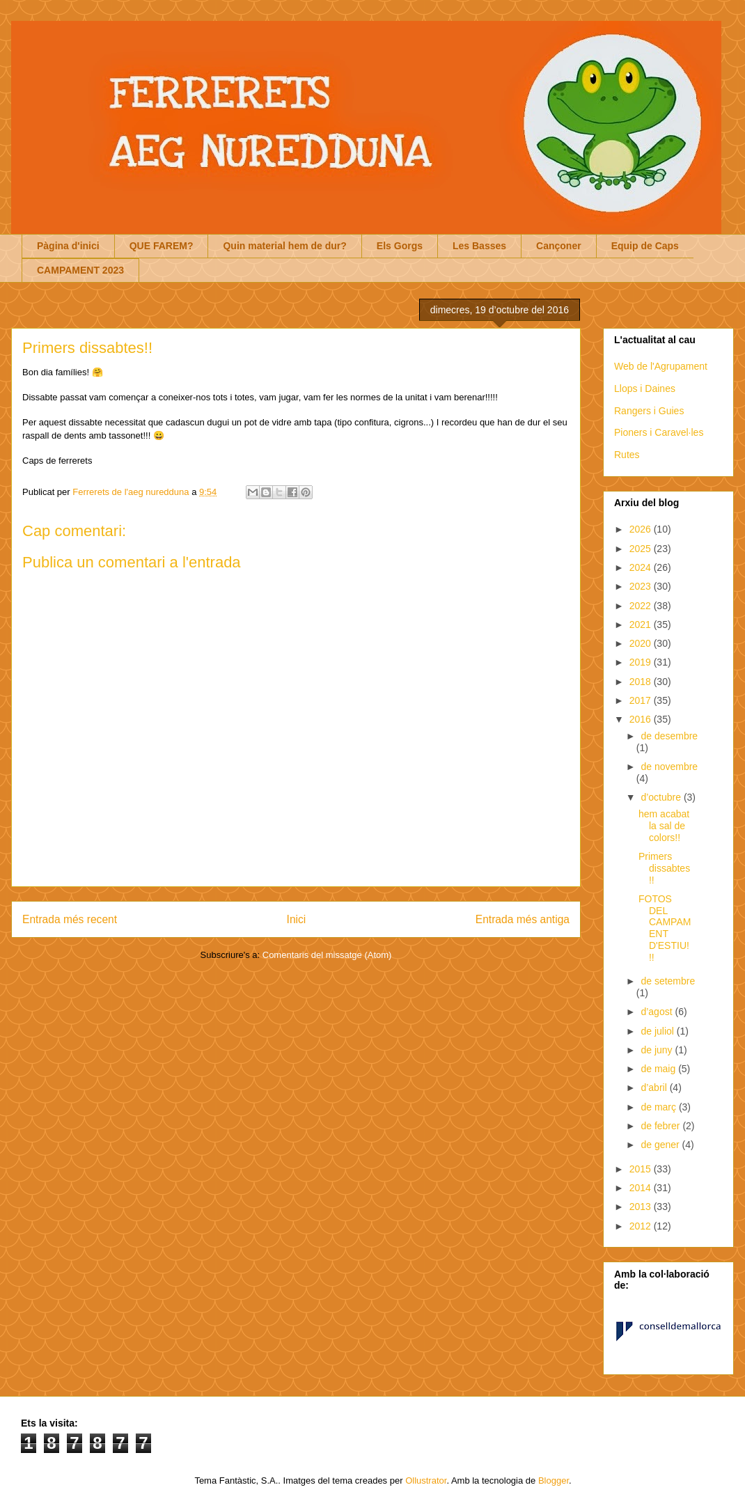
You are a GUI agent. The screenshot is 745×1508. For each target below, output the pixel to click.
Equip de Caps (645, 245)
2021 (641, 624)
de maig (659, 1068)
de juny (658, 1049)
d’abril (655, 1087)
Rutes (627, 454)
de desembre (669, 735)
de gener (661, 1144)
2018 (641, 681)
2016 (641, 719)
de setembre (668, 981)
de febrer (661, 1125)
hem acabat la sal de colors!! (663, 825)
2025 (641, 548)
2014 (641, 1187)
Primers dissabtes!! (664, 868)
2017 (641, 700)
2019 (641, 662)
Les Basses (479, 245)
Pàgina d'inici (68, 245)
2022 (641, 605)
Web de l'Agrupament (660, 366)
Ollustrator (425, 1480)
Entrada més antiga (523, 919)
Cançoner (558, 245)
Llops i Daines (644, 388)
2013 (641, 1206)
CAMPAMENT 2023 (80, 270)
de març (659, 1107)
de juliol (658, 1031)
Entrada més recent (69, 919)
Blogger (553, 1480)
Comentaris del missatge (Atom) (327, 955)
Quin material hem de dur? (284, 245)
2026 (641, 529)
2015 (641, 1169)
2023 (641, 586)
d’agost (658, 1011)
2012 (641, 1226)
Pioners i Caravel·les (658, 432)
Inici (296, 919)
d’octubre (662, 797)
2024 (641, 567)
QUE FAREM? (162, 245)
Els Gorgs (400, 245)
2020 (641, 643)
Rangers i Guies (649, 410)
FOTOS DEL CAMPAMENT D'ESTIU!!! (664, 928)
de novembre (669, 766)
